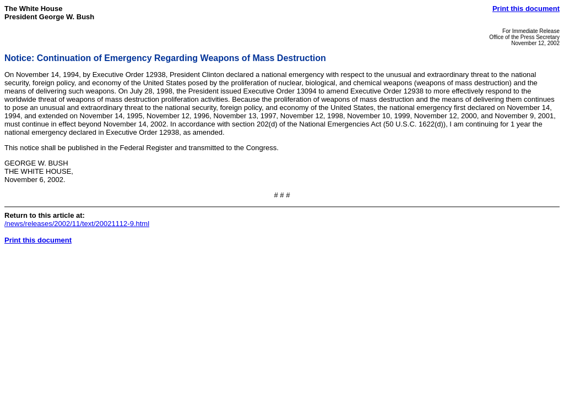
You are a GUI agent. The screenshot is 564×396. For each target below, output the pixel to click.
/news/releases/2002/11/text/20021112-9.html (76, 223)
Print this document (526, 8)
